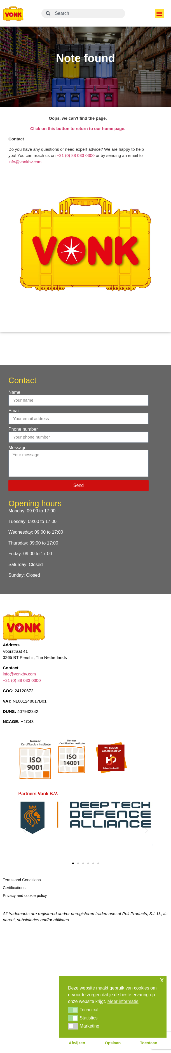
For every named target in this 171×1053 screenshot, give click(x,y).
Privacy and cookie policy (25, 895)
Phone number (23, 429)
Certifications (14, 887)
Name (14, 392)
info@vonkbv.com (24, 161)
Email (14, 411)
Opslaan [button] (113, 1043)
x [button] (162, 980)
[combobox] (83, 13)
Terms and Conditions (22, 880)
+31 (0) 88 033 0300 (76, 155)
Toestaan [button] (148, 1043)
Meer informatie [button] (123, 1001)
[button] (159, 13)
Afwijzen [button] (77, 1043)
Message (17, 448)
